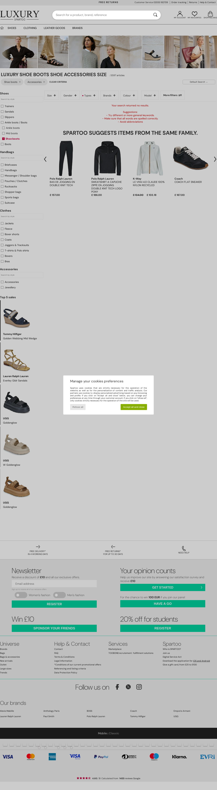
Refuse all (78, 407)
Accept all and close (134, 407)
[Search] (155, 15)
